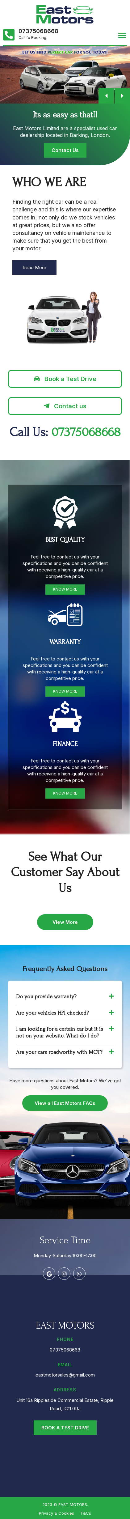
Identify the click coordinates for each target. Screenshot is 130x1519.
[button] (106, 96)
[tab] (65, 997)
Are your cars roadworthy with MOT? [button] (65, 1052)
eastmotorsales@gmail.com (65, 1375)
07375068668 (38, 31)
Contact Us (65, 150)
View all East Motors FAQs (65, 1103)
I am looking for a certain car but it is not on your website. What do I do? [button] (65, 1032)
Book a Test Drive (65, 379)
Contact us (65, 406)
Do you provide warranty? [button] (65, 996)
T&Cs (85, 1513)
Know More (65, 589)
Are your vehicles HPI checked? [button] (65, 1013)
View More (65, 922)
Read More (34, 267)
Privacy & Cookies (56, 1513)
